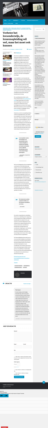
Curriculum (14, 28)
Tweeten (16, 262)
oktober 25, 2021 (19, 49)
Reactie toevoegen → (28, 283)
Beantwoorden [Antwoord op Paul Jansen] (27, 318)
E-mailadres (37, 113)
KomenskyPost (11, 384)
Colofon (23, 20)
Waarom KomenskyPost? (32, 20)
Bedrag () (37, 119)
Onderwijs (15, 20)
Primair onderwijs (19, 30)
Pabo (13, 30)
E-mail (24, 344)
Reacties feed (38, 169)
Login (37, 164)
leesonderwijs (26, 265)
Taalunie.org (18, 52)
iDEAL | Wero (39, 127)
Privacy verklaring (8, 23)
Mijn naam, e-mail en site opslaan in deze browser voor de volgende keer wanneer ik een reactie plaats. (23, 358)
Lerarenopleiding (7, 30)
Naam (15, 344)
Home (5, 20)
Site (15, 350)
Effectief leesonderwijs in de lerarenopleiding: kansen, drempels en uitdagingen (21, 258)
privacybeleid (40, 133)
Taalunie (25, 267)
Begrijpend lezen (7, 28)
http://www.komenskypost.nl (40, 181)
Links (16, 23)
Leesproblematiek (16, 29)
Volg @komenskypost (39, 190)
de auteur (12, 49)
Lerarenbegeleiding (26, 29)
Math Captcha (17, 361)
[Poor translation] (6, 395)
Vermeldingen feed (39, 167)
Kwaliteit (19, 28)
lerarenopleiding (18, 267)
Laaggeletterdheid (7, 29)
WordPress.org (39, 172)
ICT (9, 20)
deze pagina (16, 109)
